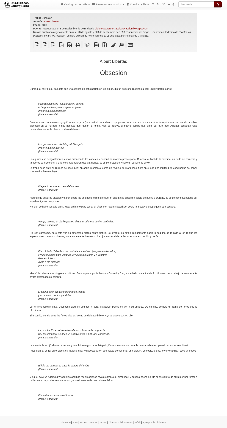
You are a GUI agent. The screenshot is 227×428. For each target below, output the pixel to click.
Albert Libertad (51, 21)
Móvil (137, 422)
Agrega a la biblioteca (154, 422)
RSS (75, 422)
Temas (103, 422)
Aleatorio (66, 422)
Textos (83, 422)
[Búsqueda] (196, 4)
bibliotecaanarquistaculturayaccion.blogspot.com (121, 28)
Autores (93, 422)
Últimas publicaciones (121, 422)
